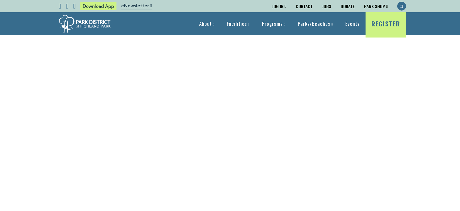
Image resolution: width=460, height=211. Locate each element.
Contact (304, 6)
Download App (98, 6)
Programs (272, 23)
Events (352, 23)
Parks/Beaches (314, 23)
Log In (277, 6)
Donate (348, 6)
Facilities (237, 23)
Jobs (326, 6)
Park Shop (374, 6)
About (205, 23)
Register (386, 27)
